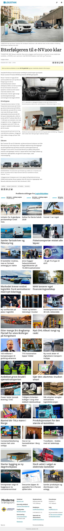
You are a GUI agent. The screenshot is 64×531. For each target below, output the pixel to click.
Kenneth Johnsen (21, 511)
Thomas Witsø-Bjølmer (23, 506)
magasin (27, 186)
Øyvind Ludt (20, 501)
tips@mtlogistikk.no (38, 509)
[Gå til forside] (27, 2)
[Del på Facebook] (53, 63)
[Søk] (56, 2)
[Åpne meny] (62, 2)
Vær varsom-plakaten (56, 514)
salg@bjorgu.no (53, 509)
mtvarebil (20, 186)
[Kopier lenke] (60, 63)
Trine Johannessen (22, 516)
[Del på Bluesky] (62, 63)
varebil (3, 186)
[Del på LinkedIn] (55, 63)
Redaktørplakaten (55, 516)
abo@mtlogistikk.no (38, 519)
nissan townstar (11, 186)
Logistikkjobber (41, 193)
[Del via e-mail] (58, 63)
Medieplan (20, 521)
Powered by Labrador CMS (32, 529)
